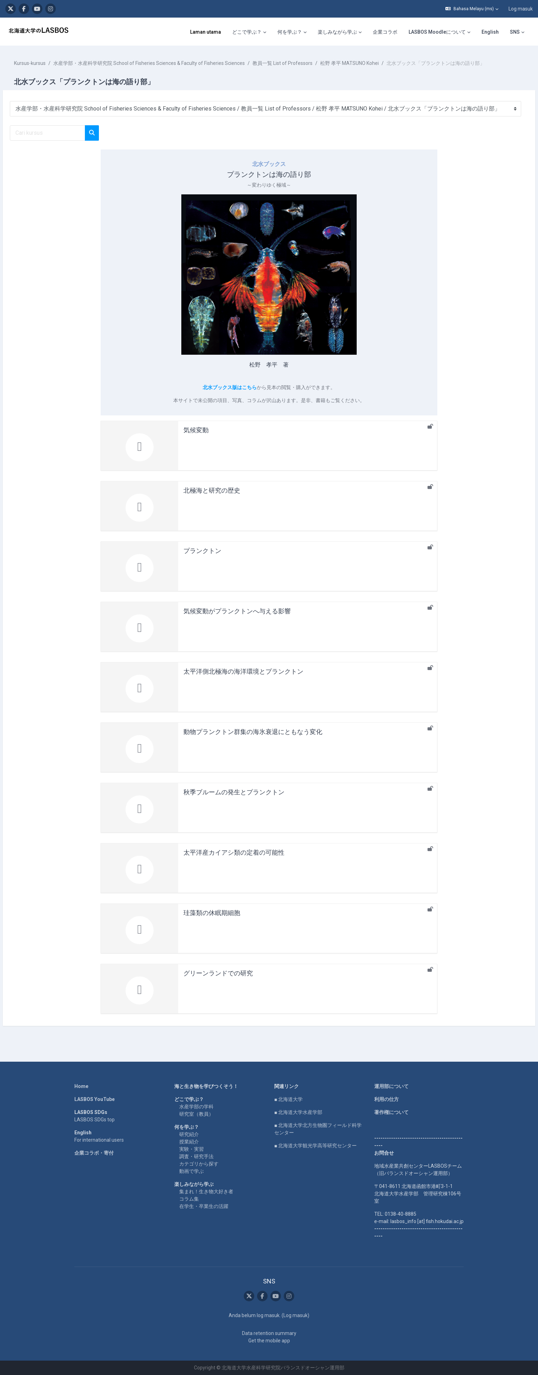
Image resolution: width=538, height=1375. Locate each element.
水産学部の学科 (196, 1106)
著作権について (391, 1112)
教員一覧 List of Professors (299, 63)
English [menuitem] (490, 32)
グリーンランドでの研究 (218, 973)
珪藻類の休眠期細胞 (211, 912)
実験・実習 (191, 1149)
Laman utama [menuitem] (205, 32)
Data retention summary (269, 1333)
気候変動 (196, 430)
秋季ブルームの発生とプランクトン (233, 792)
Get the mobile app (269, 1340)
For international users (99, 1140)
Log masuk (521, 9)
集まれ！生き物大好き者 (206, 1191)
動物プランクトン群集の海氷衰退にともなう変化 (252, 731)
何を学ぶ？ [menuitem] (289, 32)
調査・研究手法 (196, 1156)
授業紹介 (189, 1141)
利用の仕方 (386, 1099)
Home (81, 1086)
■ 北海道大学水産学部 (298, 1112)
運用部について (391, 1086)
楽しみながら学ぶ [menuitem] (337, 32)
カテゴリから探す (198, 1164)
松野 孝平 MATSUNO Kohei (366, 63)
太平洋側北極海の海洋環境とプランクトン (243, 671)
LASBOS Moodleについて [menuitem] (437, 32)
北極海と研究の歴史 (211, 490)
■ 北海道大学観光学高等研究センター (315, 1145)
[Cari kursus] (64, 133)
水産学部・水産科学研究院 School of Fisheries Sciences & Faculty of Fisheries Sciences (166, 63)
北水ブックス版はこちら (230, 387)
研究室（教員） (196, 1114)
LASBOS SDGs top (94, 1119)
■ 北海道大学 (288, 1099)
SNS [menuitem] (515, 32)
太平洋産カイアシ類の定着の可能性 (233, 852)
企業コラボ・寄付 (94, 1153)
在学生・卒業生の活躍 (203, 1206)
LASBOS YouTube (94, 1099)
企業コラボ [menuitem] (385, 32)
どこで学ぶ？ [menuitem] (247, 32)
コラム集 (189, 1199)
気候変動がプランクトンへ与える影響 (237, 611)
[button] (472, 8)
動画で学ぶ (191, 1171)
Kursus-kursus (46, 63)
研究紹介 (189, 1134)
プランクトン (202, 550)
